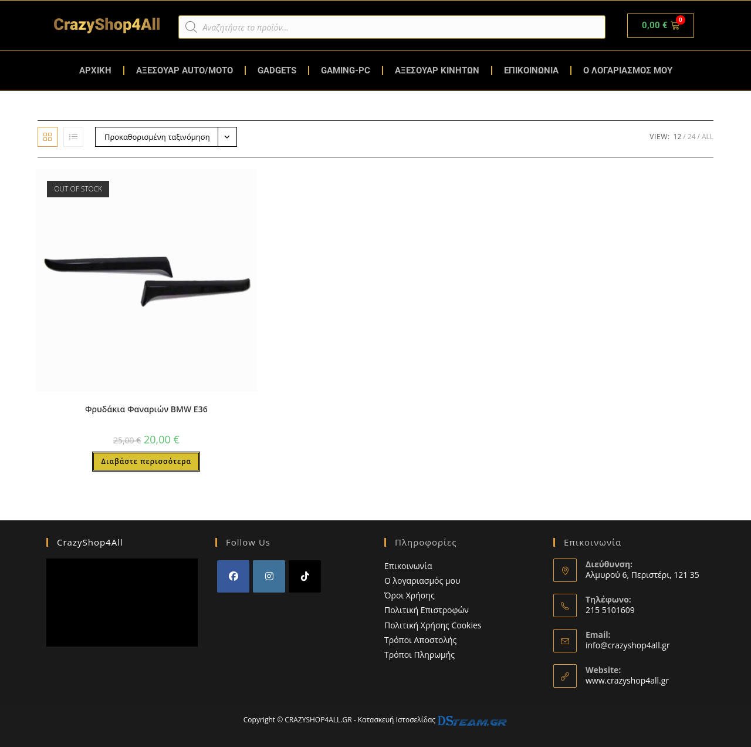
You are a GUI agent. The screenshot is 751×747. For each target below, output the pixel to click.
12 (678, 137)
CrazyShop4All (90, 542)
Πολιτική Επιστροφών (426, 609)
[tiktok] (305, 576)
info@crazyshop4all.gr (628, 645)
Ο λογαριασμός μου (422, 580)
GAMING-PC (345, 70)
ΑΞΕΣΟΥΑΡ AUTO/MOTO (184, 70)
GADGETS (277, 70)
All (707, 137)
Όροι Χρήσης (409, 595)
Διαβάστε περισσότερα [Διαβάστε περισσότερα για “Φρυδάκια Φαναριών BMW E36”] (146, 461)
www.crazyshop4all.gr (627, 680)
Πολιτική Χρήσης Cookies (433, 625)
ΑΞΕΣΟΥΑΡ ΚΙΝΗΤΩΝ (437, 70)
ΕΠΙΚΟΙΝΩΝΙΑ (531, 70)
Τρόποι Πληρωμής (419, 654)
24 (692, 137)
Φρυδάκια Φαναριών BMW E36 (146, 409)
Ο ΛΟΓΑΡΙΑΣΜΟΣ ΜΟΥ (627, 70)
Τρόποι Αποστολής (420, 639)
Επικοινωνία (408, 565)
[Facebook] (233, 576)
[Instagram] (269, 576)
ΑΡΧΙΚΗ (95, 70)
